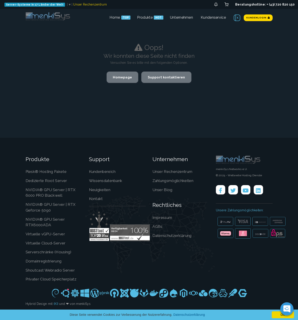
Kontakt (96, 198)
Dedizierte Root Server (48, 180)
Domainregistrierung (46, 261)
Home (114, 17)
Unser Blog (163, 189)
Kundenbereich (104, 171)
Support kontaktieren (168, 77)
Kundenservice (213, 17)
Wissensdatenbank (108, 180)
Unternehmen (181, 17)
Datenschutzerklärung (174, 235)
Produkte (144, 17)
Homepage (120, 77)
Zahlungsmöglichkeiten (175, 180)
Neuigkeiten (101, 189)
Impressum (163, 217)
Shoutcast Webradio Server (53, 270)
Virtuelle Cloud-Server (47, 243)
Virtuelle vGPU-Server (47, 234)
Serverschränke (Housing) (51, 252)
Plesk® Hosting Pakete (48, 171)
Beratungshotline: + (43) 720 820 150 (265, 4)
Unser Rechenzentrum (90, 4)
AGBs (157, 226)
